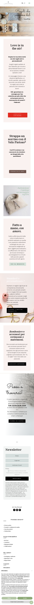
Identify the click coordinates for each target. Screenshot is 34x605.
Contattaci (6, 542)
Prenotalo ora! (18, 171)
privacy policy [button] (25, 590)
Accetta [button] (25, 598)
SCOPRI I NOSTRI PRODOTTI (15, 310)
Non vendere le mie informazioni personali (18, 586)
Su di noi (6, 540)
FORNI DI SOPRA (17, 421)
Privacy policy (7, 525)
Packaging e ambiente (9, 556)
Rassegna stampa (8, 544)
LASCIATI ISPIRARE (18, 114)
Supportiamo (7, 560)
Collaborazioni (7, 546)
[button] (32, 570)
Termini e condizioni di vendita (12, 527)
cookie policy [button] (20, 578)
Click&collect (7, 531)
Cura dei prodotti (8, 529)
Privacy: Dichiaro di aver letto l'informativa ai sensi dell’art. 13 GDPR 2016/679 (17, 472)
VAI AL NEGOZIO (17, 264)
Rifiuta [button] (9, 598)
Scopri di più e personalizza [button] (16, 601)
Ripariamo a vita (8, 558)
